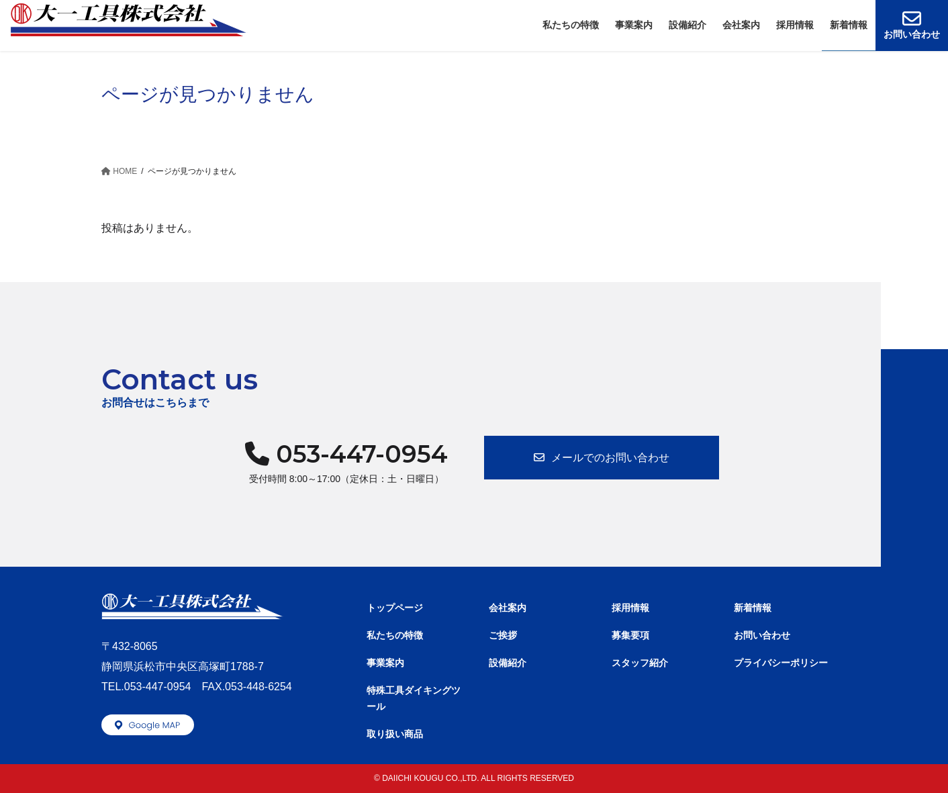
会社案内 (507, 607)
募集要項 (630, 635)
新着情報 (752, 607)
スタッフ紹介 (640, 662)
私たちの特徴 (395, 635)
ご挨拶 (503, 635)
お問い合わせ (762, 635)
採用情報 (630, 607)
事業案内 (385, 662)
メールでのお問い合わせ (610, 457)
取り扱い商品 (395, 734)
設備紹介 (507, 662)
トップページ (395, 607)
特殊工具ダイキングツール (414, 698)
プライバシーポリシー (781, 662)
